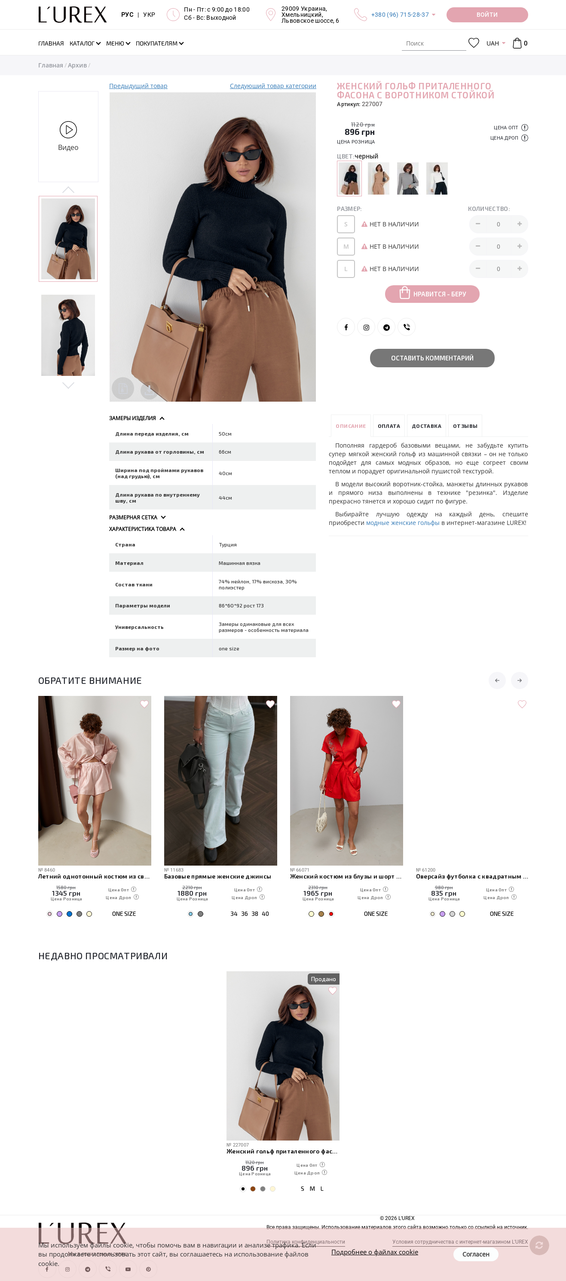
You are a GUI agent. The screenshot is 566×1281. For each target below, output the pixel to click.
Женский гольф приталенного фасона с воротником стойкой (283, 1151)
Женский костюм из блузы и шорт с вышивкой (472, 876)
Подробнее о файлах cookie (374, 1251)
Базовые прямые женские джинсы (344, 876)
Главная (50, 65)
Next (68, 385)
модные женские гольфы (403, 522)
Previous (68, 190)
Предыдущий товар (138, 86)
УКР (149, 14)
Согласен (476, 1254)
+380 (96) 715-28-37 (400, 14)
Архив (77, 65)
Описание (351, 426)
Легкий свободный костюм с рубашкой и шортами (94, 876)
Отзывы (465, 426)
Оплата (389, 426)
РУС (127, 14)
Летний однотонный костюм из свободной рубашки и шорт (220, 876)
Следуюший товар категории (273, 86)
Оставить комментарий (432, 358)
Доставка (426, 426)
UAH (492, 43)
